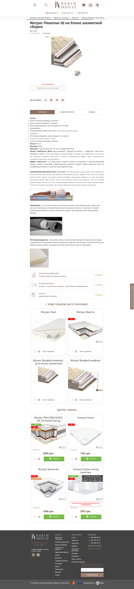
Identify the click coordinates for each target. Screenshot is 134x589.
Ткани (57, 555)
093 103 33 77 (95, 540)
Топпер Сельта (85, 417)
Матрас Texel (48, 312)
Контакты (75, 556)
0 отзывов (46, 33)
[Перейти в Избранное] (83, 5)
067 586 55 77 (95, 543)
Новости (75, 540)
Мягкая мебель (61, 545)
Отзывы (75, 553)
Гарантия (75, 543)
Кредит (74, 546)
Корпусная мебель (59, 548)
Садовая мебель (61, 561)
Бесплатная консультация (132, 296)
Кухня (57, 566)
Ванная (58, 572)
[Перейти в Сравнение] (90, 5)
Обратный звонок (95, 548)
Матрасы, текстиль (58, 538)
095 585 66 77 (95, 537)
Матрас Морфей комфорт (86, 360)
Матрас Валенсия (48, 469)
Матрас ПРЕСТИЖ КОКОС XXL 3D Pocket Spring (48, 419)
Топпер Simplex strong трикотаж (86, 471)
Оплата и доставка (75, 550)
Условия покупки (78, 562)
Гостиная (58, 564)
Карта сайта (76, 559)
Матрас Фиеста (85, 312)
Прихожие (59, 569)
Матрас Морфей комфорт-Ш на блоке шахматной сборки (48, 363)
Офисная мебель (61, 552)
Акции (57, 575)
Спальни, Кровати (62, 542)
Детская (58, 558)
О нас (74, 538)
